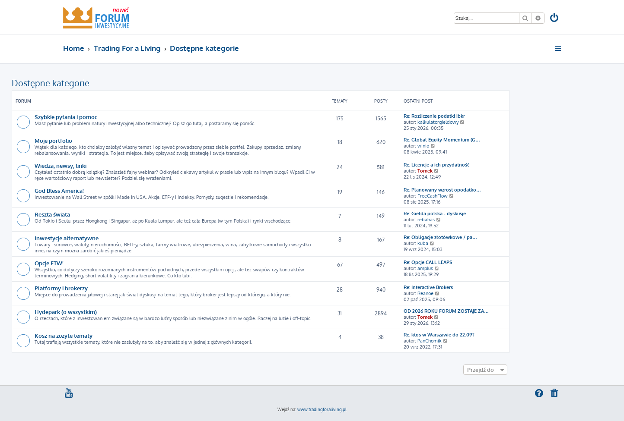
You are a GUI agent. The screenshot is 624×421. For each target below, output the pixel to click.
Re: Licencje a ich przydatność (436, 165)
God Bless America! (59, 190)
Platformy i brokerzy (61, 288)
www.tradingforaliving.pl (322, 409)
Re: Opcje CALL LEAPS (428, 262)
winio (423, 146)
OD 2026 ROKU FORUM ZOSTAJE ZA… (446, 311)
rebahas (426, 220)
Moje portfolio (53, 140)
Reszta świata (52, 214)
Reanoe (425, 293)
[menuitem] (555, 19)
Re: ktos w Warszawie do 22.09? (439, 335)
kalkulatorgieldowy (437, 122)
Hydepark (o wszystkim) (66, 311)
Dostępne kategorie (50, 82)
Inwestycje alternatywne (67, 238)
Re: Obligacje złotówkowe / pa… (440, 237)
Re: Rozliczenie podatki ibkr (434, 116)
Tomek (425, 171)
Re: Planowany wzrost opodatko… (442, 190)
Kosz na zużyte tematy (63, 335)
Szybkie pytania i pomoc (66, 116)
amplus (425, 268)
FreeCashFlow (432, 196)
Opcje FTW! (49, 263)
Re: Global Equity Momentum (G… (442, 140)
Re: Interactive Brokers (428, 287)
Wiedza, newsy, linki (60, 165)
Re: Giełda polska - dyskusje (435, 213)
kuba (422, 243)
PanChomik (429, 341)
